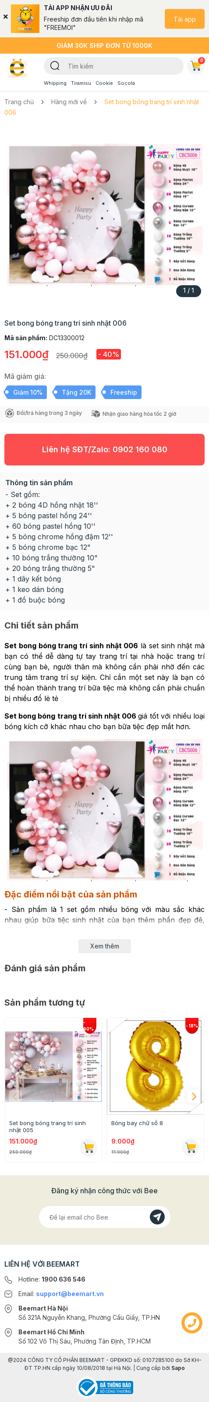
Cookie (104, 83)
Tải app (185, 18)
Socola (126, 83)
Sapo (178, 1368)
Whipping (55, 83)
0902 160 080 (140, 449)
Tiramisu (81, 83)
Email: (61, 1293)
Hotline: (51, 1279)
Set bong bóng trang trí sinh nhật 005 (47, 1126)
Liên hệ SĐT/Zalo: (104, 449)
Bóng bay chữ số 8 (137, 1122)
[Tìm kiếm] (55, 65)
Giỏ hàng (198, 64)
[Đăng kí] (157, 1217)
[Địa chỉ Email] (104, 1217)
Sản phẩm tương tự (44, 1002)
